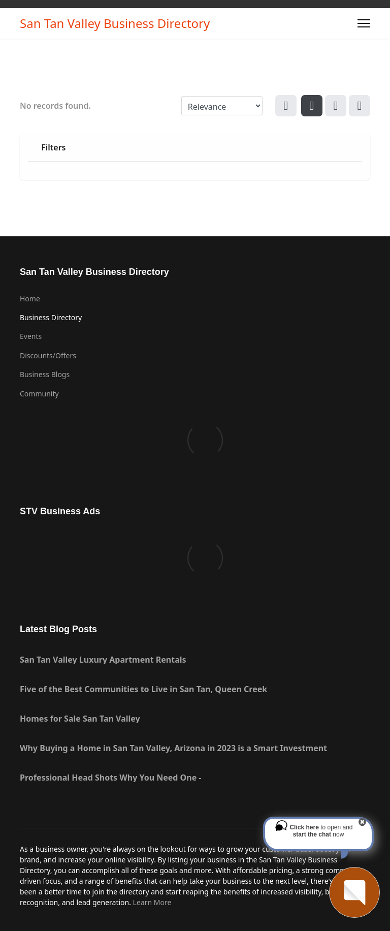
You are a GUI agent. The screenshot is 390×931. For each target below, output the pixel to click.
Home (30, 298)
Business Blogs (45, 374)
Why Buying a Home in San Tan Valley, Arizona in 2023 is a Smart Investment (173, 748)
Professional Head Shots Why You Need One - (111, 777)
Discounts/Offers (48, 355)
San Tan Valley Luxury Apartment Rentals (103, 659)
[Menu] (364, 23)
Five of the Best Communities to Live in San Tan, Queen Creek (143, 689)
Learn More (152, 902)
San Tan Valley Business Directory (115, 23)
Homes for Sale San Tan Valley (80, 718)
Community (39, 393)
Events (31, 336)
